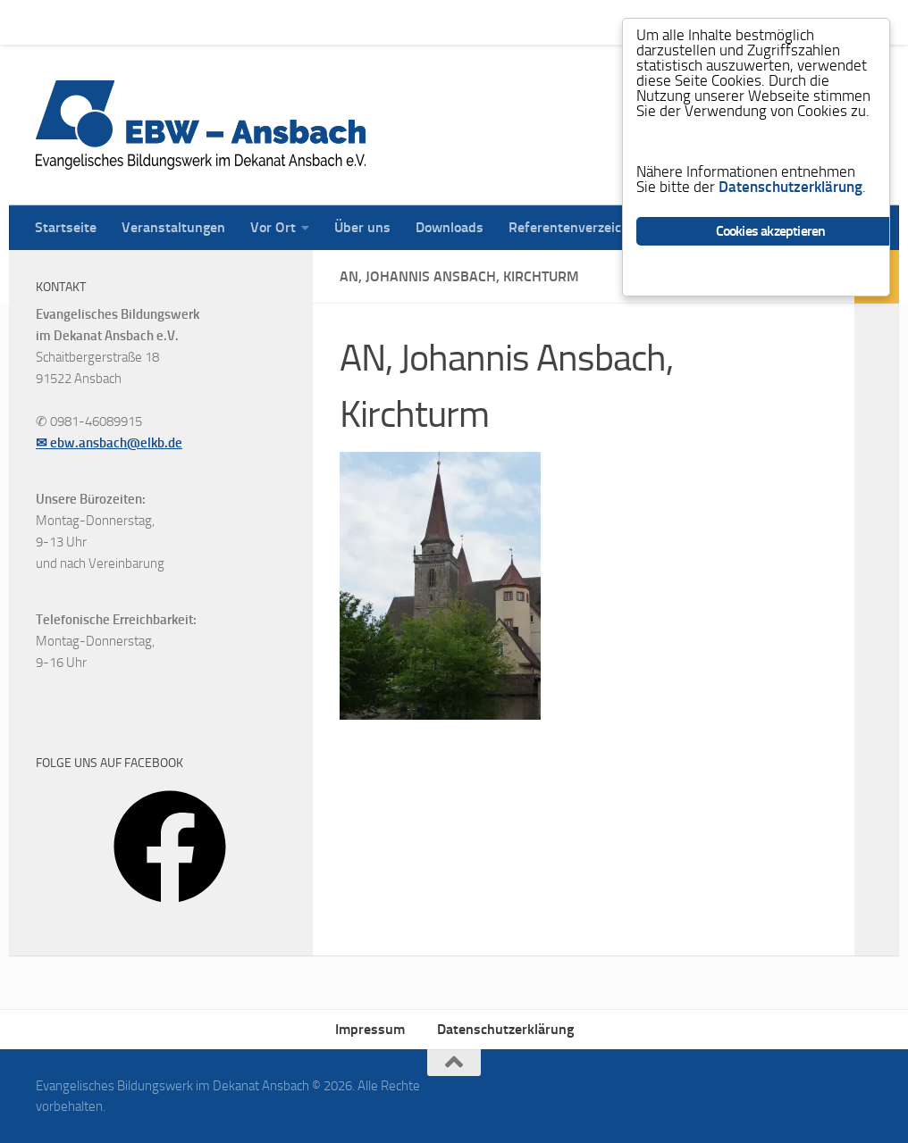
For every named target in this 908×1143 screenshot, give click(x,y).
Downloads (436, 21)
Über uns (349, 21)
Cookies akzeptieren (771, 230)
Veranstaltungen (160, 21)
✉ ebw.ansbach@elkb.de (109, 443)
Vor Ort (259, 21)
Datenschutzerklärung (505, 1029)
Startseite (52, 21)
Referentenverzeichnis (565, 21)
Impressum (370, 1029)
